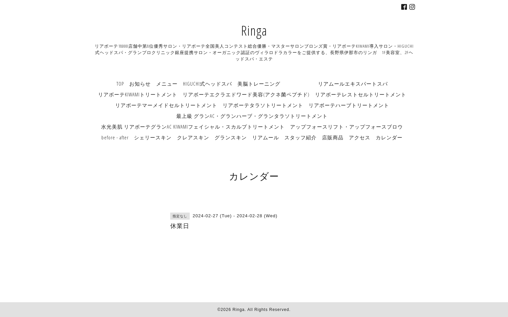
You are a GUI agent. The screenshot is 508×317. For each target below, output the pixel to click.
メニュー (167, 83)
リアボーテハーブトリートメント (349, 105)
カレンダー (389, 137)
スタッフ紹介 (300, 137)
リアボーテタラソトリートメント (263, 105)
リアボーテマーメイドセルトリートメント (166, 105)
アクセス (359, 137)
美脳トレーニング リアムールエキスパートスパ (312, 83)
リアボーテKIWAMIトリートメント (137, 94)
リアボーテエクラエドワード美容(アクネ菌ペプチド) (246, 94)
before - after (115, 137)
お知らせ (140, 83)
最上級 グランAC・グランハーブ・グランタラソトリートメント (252, 115)
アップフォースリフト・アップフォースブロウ (346, 126)
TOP (120, 83)
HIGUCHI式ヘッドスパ (207, 83)
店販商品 (332, 137)
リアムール (265, 137)
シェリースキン (153, 137)
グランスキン (231, 137)
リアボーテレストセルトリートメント (360, 94)
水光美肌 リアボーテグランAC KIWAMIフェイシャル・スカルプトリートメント (193, 126)
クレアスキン (193, 137)
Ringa (254, 30)
